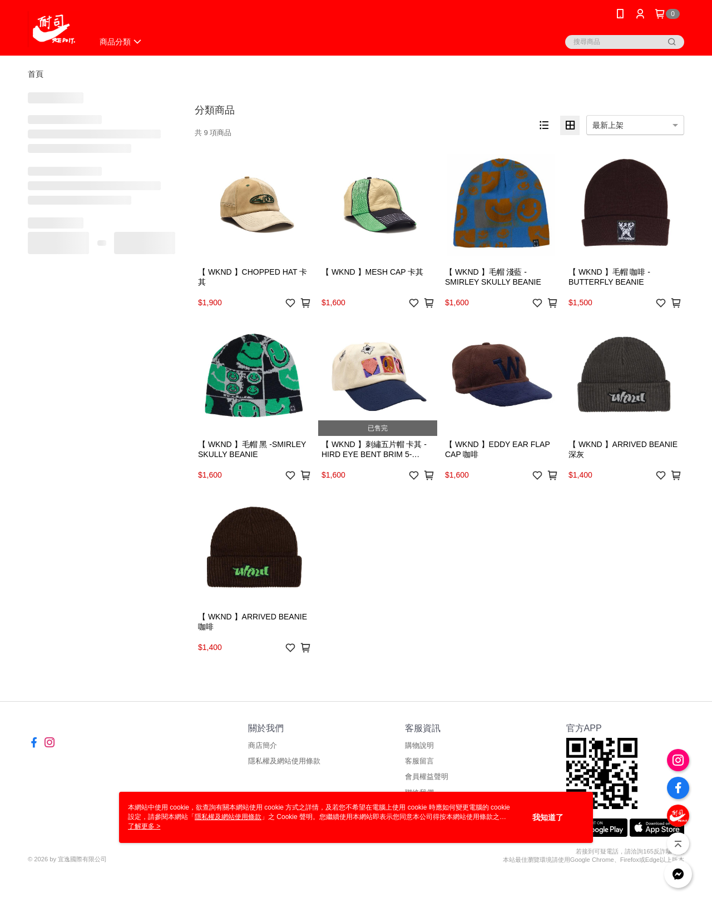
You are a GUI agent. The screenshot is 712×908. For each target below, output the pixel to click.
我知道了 (547, 817)
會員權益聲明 (426, 776)
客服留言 (419, 761)
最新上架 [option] (608, 125)
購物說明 (419, 745)
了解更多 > (144, 826)
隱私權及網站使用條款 (284, 761)
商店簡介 (262, 745)
